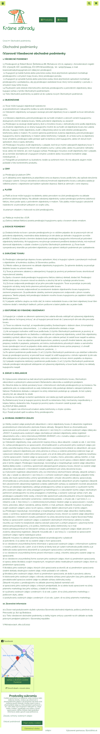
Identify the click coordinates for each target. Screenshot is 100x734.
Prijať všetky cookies (32, 723)
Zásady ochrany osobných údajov (17, 716)
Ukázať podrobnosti (11, 721)
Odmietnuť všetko (32, 728)
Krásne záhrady (18, 28)
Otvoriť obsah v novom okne (17, 688)
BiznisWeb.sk (91, 730)
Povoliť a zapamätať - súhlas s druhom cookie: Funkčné (18, 679)
